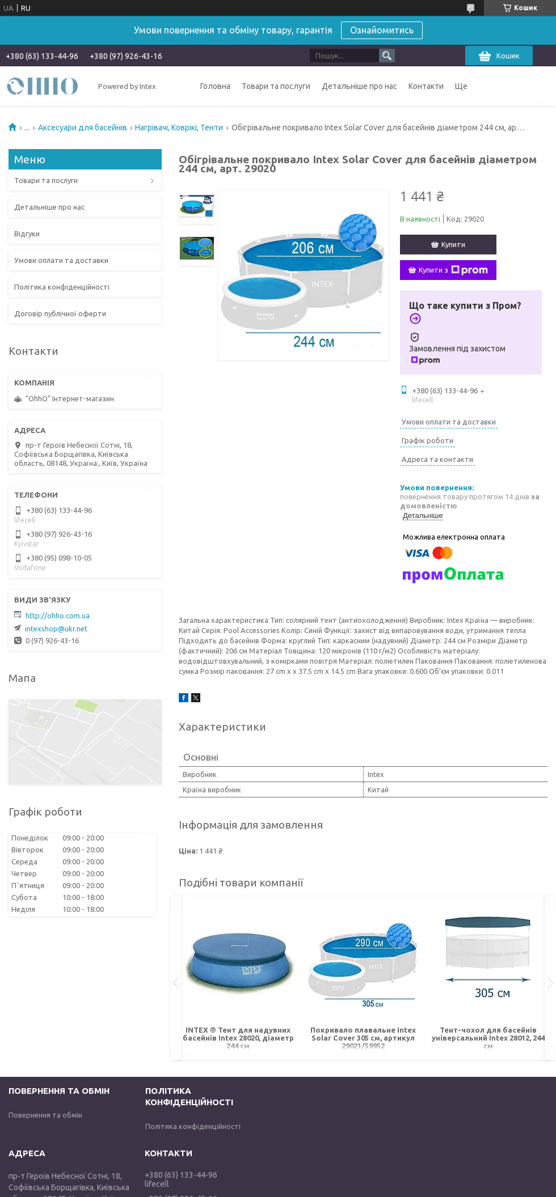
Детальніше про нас (359, 86)
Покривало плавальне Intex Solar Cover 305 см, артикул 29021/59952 (363, 1038)
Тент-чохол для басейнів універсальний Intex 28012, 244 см (488, 1038)
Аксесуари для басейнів (82, 127)
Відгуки (27, 233)
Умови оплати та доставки (61, 260)
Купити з (453, 270)
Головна (215, 86)
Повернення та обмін (45, 1115)
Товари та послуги (276, 86)
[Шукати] (387, 55)
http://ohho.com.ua (58, 615)
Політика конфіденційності (61, 287)
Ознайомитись (382, 30)
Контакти (426, 86)
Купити (453, 244)
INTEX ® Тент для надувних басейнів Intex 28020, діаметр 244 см (238, 1038)
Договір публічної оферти (60, 313)
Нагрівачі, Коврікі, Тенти (179, 127)
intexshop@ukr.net (56, 629)
